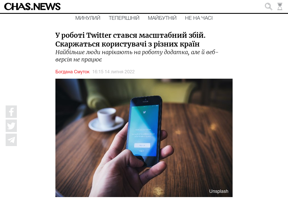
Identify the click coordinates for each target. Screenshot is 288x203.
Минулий (87, 18)
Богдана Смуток (72, 72)
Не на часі (199, 18)
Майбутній (162, 18)
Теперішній (124, 18)
